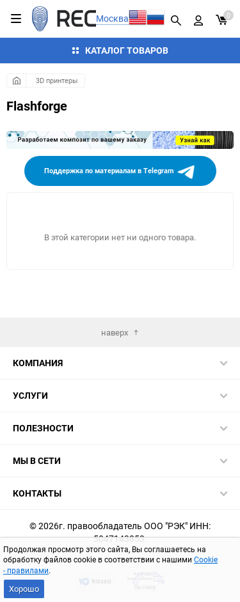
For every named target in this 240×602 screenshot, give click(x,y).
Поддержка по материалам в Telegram (119, 172)
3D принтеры (57, 80)
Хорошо (24, 588)
